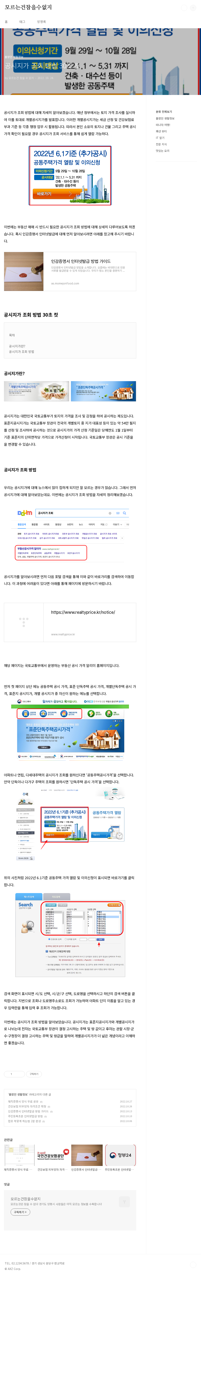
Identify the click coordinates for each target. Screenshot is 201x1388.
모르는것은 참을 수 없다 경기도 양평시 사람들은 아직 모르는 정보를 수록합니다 (56, 1314)
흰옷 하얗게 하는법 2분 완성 (24, 1231)
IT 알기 (160, 138)
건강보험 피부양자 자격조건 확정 (27, 1216)
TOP (193, 1375)
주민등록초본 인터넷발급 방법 (25, 1226)
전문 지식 (161, 144)
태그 (22, 21)
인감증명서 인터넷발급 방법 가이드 (28, 1221)
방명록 (41, 21)
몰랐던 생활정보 (18, 1204)
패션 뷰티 (161, 131)
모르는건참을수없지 (28, 7)
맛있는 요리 (162, 151)
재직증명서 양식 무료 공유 (23, 1211)
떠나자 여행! (163, 125)
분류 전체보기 (164, 112)
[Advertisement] (70, 482)
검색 (184, 8)
